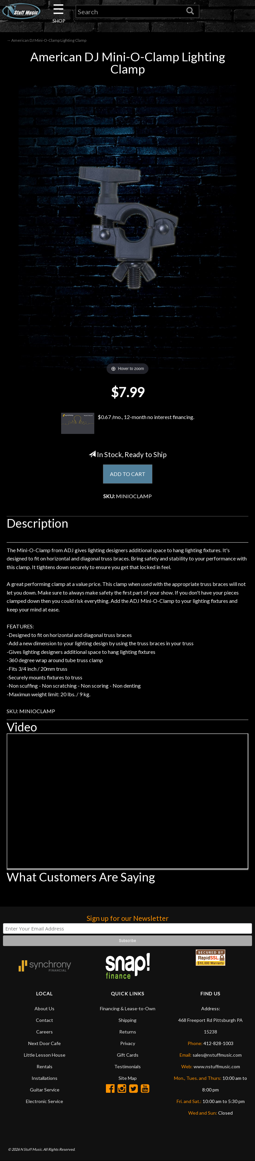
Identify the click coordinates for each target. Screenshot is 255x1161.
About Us (44, 1008)
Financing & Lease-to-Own (127, 1008)
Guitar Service (44, 1089)
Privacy (127, 1043)
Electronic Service (44, 1101)
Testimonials (127, 1066)
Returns (127, 1031)
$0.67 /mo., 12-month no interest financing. (127, 423)
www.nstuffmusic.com (217, 1066)
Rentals (44, 1066)
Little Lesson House (44, 1055)
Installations (44, 1078)
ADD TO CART (127, 474)
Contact (44, 1020)
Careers (44, 1031)
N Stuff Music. (31, 1149)
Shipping (127, 1020)
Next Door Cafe (44, 1043)
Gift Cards (127, 1055)
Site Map (128, 1078)
